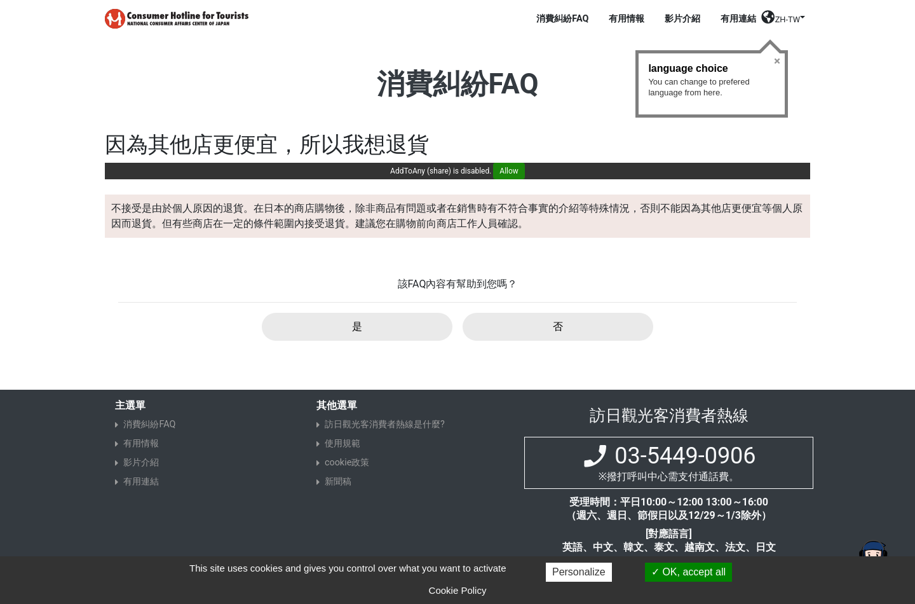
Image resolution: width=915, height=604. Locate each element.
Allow (508, 171)
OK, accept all (688, 571)
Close (777, 61)
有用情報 (626, 18)
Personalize (579, 571)
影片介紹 (682, 18)
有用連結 (738, 18)
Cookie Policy (458, 590)
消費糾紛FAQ (562, 18)
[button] (783, 21)
